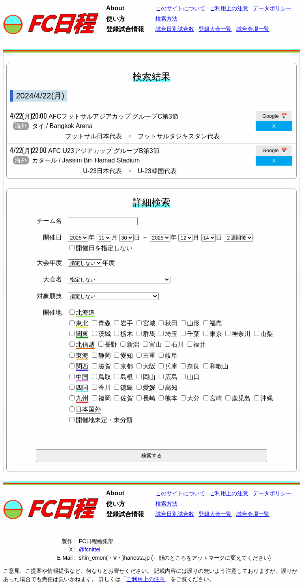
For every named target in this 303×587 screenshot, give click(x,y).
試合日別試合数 (174, 29)
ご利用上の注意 (228, 8)
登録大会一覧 (215, 29)
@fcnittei (90, 549)
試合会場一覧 (252, 29)
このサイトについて (180, 8)
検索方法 (166, 18)
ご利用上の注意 (145, 579)
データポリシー (272, 8)
